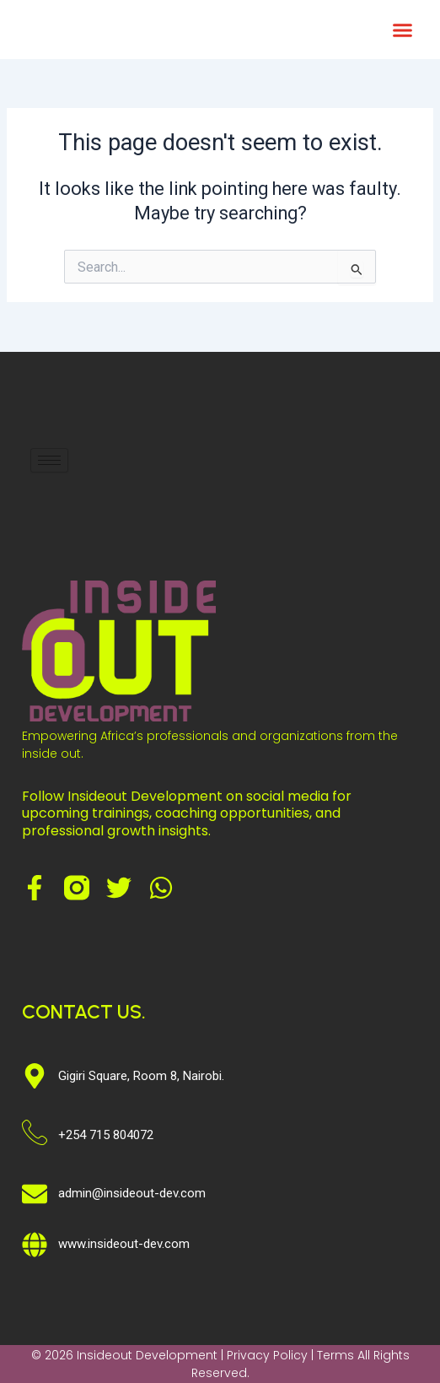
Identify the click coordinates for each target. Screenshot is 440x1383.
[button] (402, 30)
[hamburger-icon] (49, 460)
